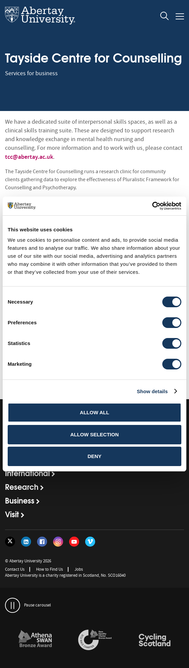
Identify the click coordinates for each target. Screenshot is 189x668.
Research (21, 486)
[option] (35, 641)
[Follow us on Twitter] (10, 542)
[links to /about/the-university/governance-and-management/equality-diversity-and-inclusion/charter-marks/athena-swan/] (35, 640)
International (27, 472)
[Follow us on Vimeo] (90, 542)
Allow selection (94, 434)
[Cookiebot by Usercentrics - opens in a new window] (152, 206)
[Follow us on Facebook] (42, 542)
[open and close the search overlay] (164, 17)
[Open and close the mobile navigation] (180, 16)
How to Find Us (49, 569)
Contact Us (14, 569)
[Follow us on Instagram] (58, 542)
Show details (152, 391)
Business (19, 500)
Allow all (94, 412)
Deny (94, 456)
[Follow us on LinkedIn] (26, 542)
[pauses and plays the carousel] (12, 605)
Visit (12, 514)
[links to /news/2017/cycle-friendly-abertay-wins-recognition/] (154, 640)
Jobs (78, 569)
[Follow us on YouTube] (74, 542)
